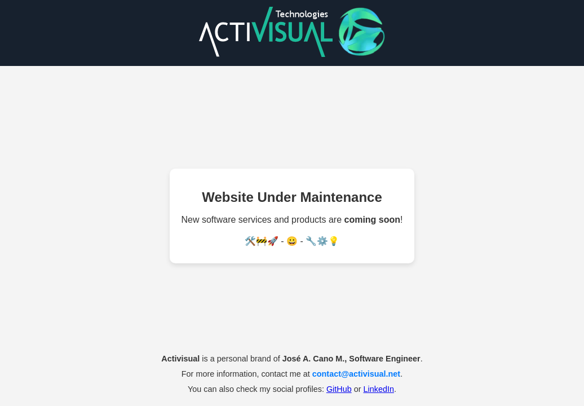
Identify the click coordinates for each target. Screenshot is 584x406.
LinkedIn (378, 389)
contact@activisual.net (356, 373)
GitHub (339, 389)
